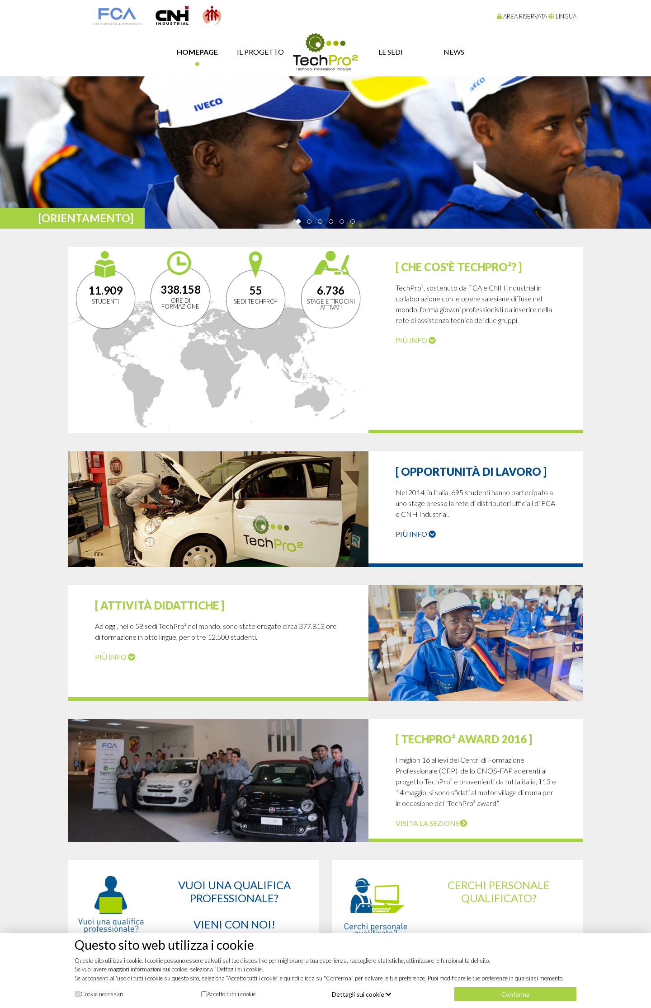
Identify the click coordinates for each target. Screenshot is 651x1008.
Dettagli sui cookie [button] (361, 994)
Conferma (515, 994)
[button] (298, 221)
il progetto (260, 51)
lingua (562, 16)
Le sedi (390, 51)
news (453, 51)
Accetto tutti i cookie (228, 994)
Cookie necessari (99, 994)
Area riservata (522, 16)
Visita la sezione (431, 823)
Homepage (197, 51)
